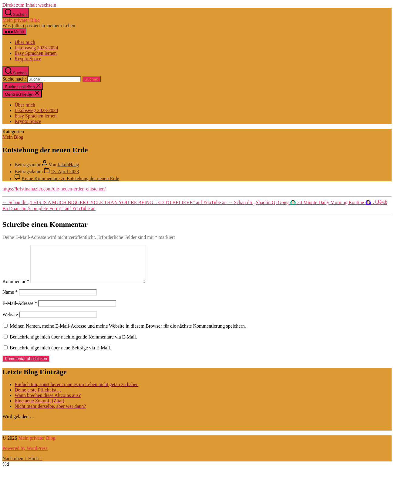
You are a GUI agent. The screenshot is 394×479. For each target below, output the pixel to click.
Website (10, 321)
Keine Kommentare (70, 178)
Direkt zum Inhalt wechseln (29, 5)
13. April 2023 (65, 171)
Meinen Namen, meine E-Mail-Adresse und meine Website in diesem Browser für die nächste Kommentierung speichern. (128, 333)
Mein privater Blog (21, 20)
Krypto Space (28, 58)
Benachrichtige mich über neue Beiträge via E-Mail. (60, 355)
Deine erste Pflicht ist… (38, 397)
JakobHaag (68, 164)
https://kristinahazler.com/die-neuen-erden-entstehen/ (54, 188)
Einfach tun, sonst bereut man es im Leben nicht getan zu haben (77, 391)
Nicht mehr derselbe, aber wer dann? (50, 413)
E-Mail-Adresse (19, 310)
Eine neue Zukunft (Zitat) (39, 408)
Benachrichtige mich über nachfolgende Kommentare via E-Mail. (73, 344)
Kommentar (15, 288)
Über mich (25, 42)
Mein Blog (12, 137)
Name (10, 299)
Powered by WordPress (25, 455)
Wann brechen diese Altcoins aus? (48, 402)
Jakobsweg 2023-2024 (36, 47)
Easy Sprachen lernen (36, 53)
